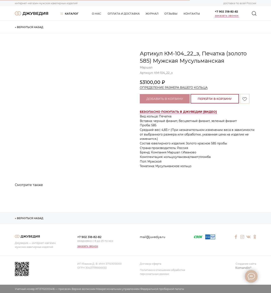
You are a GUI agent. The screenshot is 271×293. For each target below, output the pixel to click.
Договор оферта (150, 263)
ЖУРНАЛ (152, 13)
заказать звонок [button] (227, 15)
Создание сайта (246, 263)
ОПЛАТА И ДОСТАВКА (124, 13)
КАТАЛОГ (72, 13)
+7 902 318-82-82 (226, 11)
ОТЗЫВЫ (170, 13)
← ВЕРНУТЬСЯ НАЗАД (29, 27)
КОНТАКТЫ (192, 13)
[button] (178, 112)
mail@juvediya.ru (152, 237)
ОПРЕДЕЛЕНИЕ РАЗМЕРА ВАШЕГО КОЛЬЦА (173, 87)
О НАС (96, 13)
